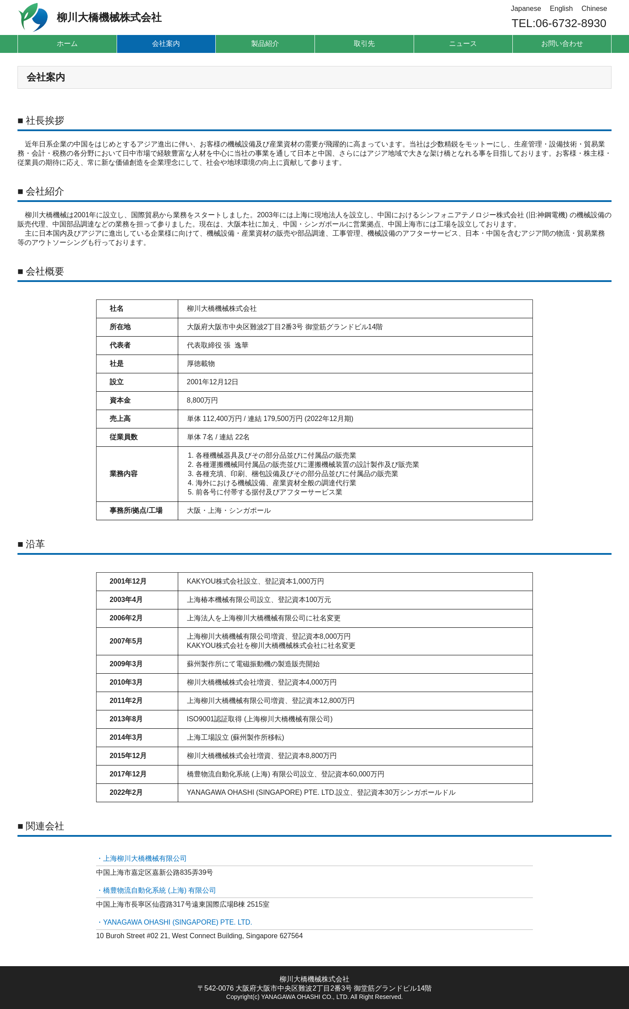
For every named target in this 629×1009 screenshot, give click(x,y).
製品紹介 (265, 43)
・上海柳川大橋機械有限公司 (141, 858)
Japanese (526, 8)
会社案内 (166, 43)
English (561, 8)
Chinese (594, 8)
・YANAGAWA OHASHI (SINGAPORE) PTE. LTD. (174, 922)
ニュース (463, 43)
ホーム (67, 43)
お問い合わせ (562, 43)
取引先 (364, 43)
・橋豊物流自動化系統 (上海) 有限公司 (156, 890)
